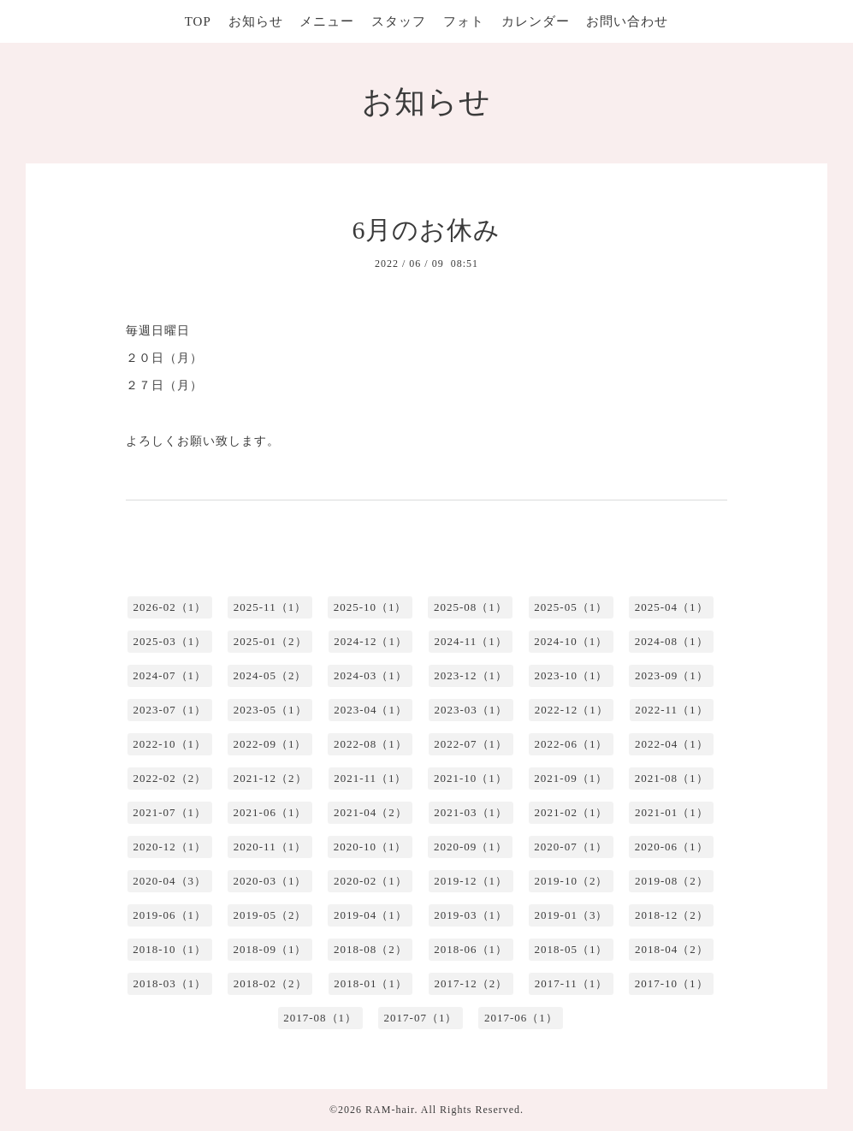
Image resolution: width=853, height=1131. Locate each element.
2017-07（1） (421, 1017)
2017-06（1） (521, 1017)
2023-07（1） (169, 709)
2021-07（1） (169, 812)
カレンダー (535, 21)
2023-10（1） (571, 675)
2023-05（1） (270, 709)
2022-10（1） (169, 743)
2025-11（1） (270, 607)
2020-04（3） (169, 880)
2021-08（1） (671, 778)
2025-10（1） (370, 607)
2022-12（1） (571, 709)
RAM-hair (389, 1110)
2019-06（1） (169, 915)
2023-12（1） (470, 675)
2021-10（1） (470, 778)
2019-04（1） (370, 915)
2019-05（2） (270, 915)
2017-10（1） (671, 983)
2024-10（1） (570, 641)
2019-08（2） (671, 880)
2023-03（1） (470, 709)
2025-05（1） (570, 607)
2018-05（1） (571, 949)
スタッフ (398, 21)
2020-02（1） (370, 880)
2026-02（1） (169, 607)
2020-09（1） (470, 846)
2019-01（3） (571, 915)
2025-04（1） (671, 607)
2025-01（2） (270, 641)
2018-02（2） (270, 983)
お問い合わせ (627, 21)
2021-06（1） (270, 812)
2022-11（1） (671, 709)
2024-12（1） (370, 641)
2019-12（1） (470, 880)
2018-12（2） (671, 915)
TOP (198, 21)
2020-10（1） (370, 846)
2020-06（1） (671, 846)
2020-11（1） (270, 846)
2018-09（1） (270, 949)
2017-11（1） (571, 983)
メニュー (326, 21)
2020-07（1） (570, 846)
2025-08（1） (470, 607)
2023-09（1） (671, 675)
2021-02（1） (571, 812)
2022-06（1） (571, 743)
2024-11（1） (470, 641)
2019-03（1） (470, 915)
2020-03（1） (270, 880)
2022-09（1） (270, 743)
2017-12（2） (470, 983)
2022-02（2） (169, 778)
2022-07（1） (470, 743)
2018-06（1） (470, 949)
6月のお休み (426, 230)
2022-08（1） (370, 743)
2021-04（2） (370, 812)
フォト (463, 21)
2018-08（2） (370, 949)
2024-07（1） (169, 675)
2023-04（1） (370, 709)
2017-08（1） (320, 1017)
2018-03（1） (169, 983)
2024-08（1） (671, 641)
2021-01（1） (671, 812)
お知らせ (255, 21)
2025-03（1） (169, 641)
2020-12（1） (169, 846)
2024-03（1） (370, 675)
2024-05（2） (270, 675)
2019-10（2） (571, 880)
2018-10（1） (169, 949)
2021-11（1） (370, 778)
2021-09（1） (570, 778)
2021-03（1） (470, 812)
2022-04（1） (671, 743)
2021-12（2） (270, 778)
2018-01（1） (370, 983)
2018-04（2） (671, 949)
